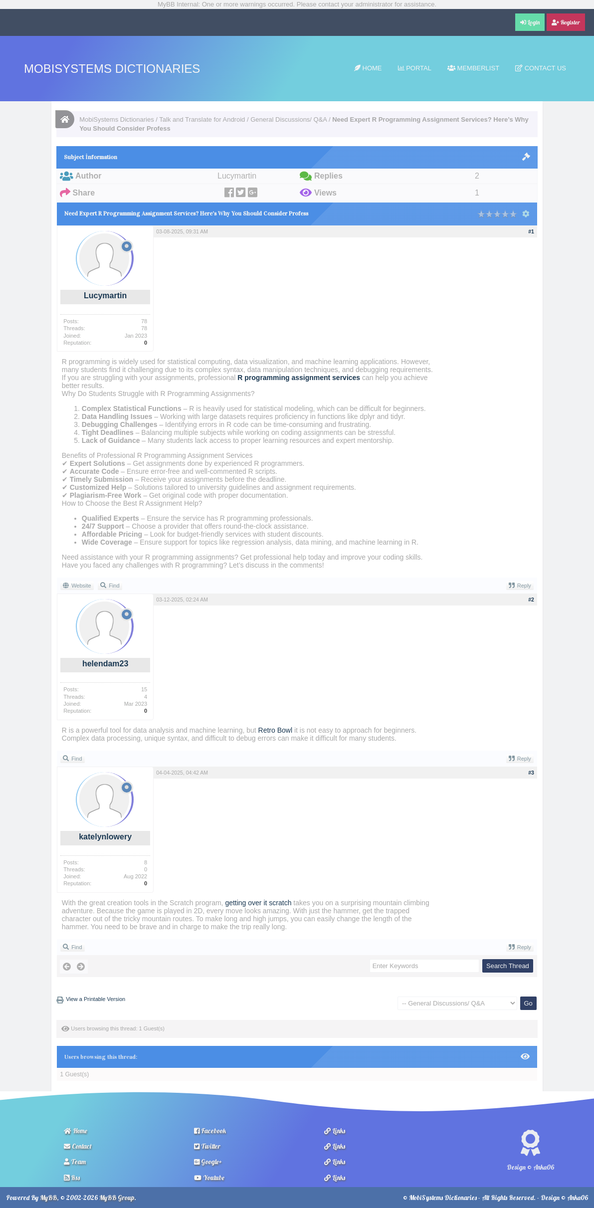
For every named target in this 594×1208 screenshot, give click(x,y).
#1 (531, 231)
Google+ (208, 1162)
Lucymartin (105, 295)
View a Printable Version (95, 999)
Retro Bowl (275, 730)
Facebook (210, 1131)
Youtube (209, 1178)
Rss (72, 1178)
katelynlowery (105, 836)
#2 (531, 600)
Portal (414, 68)
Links (334, 1131)
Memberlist (473, 68)
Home (368, 68)
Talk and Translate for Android (202, 119)
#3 (531, 773)
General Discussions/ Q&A (288, 119)
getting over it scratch (258, 903)
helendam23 (105, 663)
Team (75, 1162)
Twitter (207, 1146)
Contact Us (540, 68)
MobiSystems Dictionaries (112, 68)
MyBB (48, 1198)
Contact (78, 1146)
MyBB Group (116, 1198)
